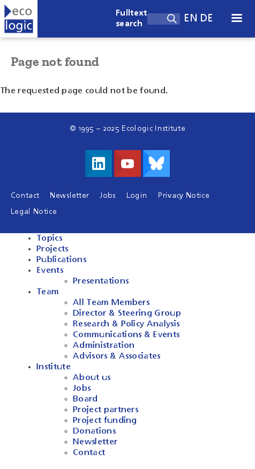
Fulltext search (131, 18)
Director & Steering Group (127, 313)
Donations (94, 431)
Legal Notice (34, 211)
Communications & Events (126, 335)
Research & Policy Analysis (126, 324)
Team (47, 292)
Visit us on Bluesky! (156, 163)
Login (137, 195)
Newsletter (69, 195)
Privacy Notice (183, 195)
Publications (61, 260)
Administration (103, 345)
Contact (25, 195)
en (191, 18)
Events (49, 270)
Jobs (107, 195)
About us (92, 378)
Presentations (101, 281)
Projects (52, 249)
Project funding (105, 420)
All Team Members (111, 303)
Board (85, 399)
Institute (53, 367)
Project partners (105, 410)
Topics (49, 238)
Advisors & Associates (117, 356)
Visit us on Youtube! (127, 163)
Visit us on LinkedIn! (98, 163)
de (207, 18)
